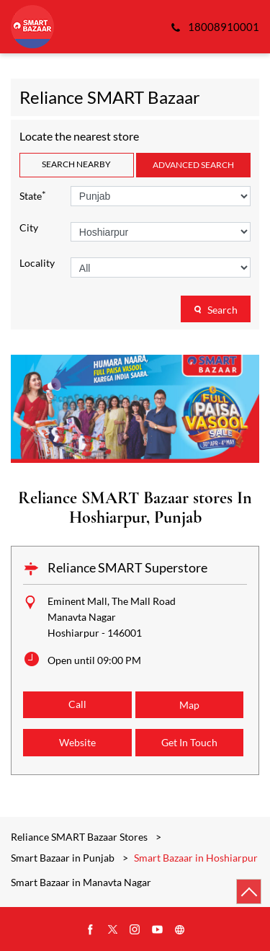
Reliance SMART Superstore (127, 567)
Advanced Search (193, 164)
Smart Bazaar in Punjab (62, 858)
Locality (37, 263)
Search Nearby (76, 164)
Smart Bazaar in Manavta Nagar (81, 882)
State (32, 195)
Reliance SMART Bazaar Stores (80, 837)
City (28, 228)
